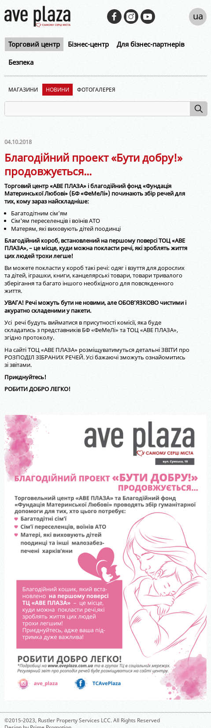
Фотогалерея (96, 89)
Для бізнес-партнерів (151, 44)
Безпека (20, 62)
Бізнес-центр (88, 44)
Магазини (23, 89)
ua (198, 16)
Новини (57, 89)
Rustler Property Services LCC (74, 720)
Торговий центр (34, 44)
